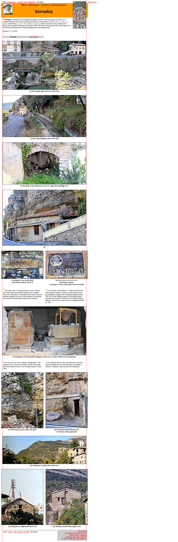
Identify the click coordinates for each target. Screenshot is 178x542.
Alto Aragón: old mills (21, 532)
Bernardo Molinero (79, 539)
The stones (33, 37)
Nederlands (92, 2)
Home (10, 532)
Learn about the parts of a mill (76, 533)
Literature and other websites (76, 537)
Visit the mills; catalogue (26, 2)
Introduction (11, 2)
